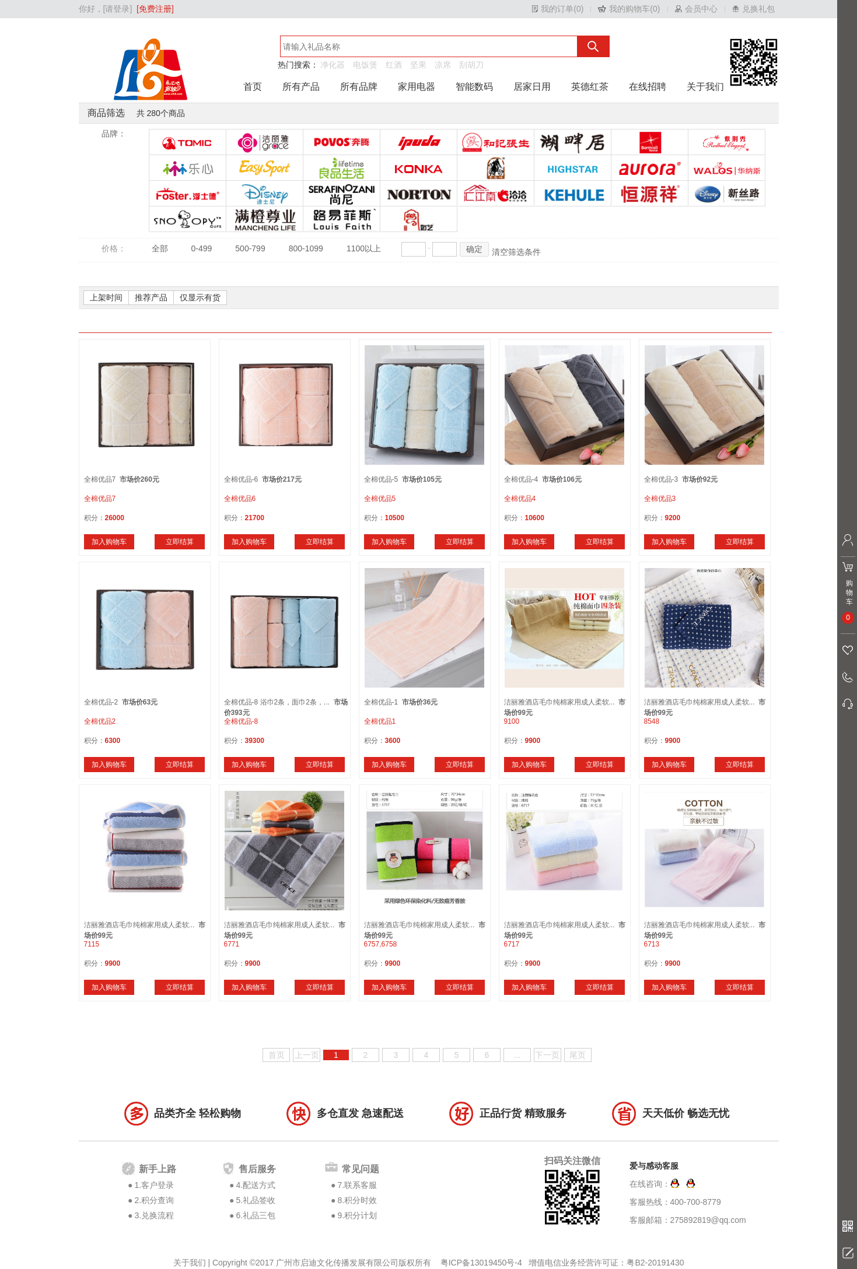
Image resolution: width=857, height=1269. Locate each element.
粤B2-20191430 (655, 1262)
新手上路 (157, 1169)
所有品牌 (358, 87)
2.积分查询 (154, 1200)
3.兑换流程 (154, 1215)
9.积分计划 (357, 1215)
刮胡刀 (471, 64)
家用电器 (416, 87)
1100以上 (364, 248)
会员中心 (701, 8)
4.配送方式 (255, 1185)
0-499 (201, 248)
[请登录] (117, 8)
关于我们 (705, 87)
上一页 (307, 1055)
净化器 (332, 64)
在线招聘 (647, 87)
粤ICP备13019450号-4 (482, 1262)
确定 (474, 249)
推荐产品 (151, 297)
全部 (160, 248)
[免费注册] (155, 8)
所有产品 (301, 87)
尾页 (577, 1055)
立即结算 (180, 542)
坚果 (418, 64)
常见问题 (360, 1169)
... (517, 1055)
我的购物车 (629, 8)
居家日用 (532, 87)
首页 (252, 87)
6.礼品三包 (255, 1215)
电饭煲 (365, 64)
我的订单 (557, 8)
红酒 (394, 64)
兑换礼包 (758, 8)
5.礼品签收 (255, 1200)
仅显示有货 (200, 297)
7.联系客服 (357, 1185)
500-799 (250, 248)
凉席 (443, 64)
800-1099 (306, 248)
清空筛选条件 (516, 252)
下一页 (547, 1055)
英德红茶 (589, 87)
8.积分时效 (357, 1200)
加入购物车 (109, 542)
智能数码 (474, 87)
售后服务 (257, 1169)
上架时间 (106, 297)
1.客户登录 (154, 1185)
